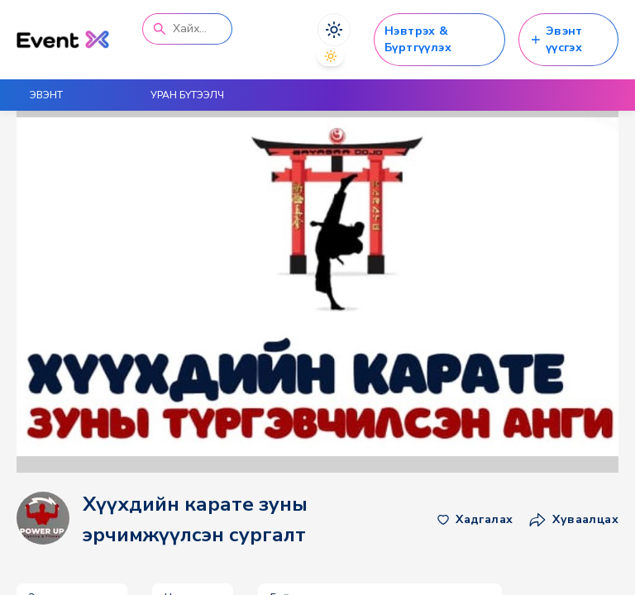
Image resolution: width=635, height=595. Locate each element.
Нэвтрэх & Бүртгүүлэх (417, 39)
